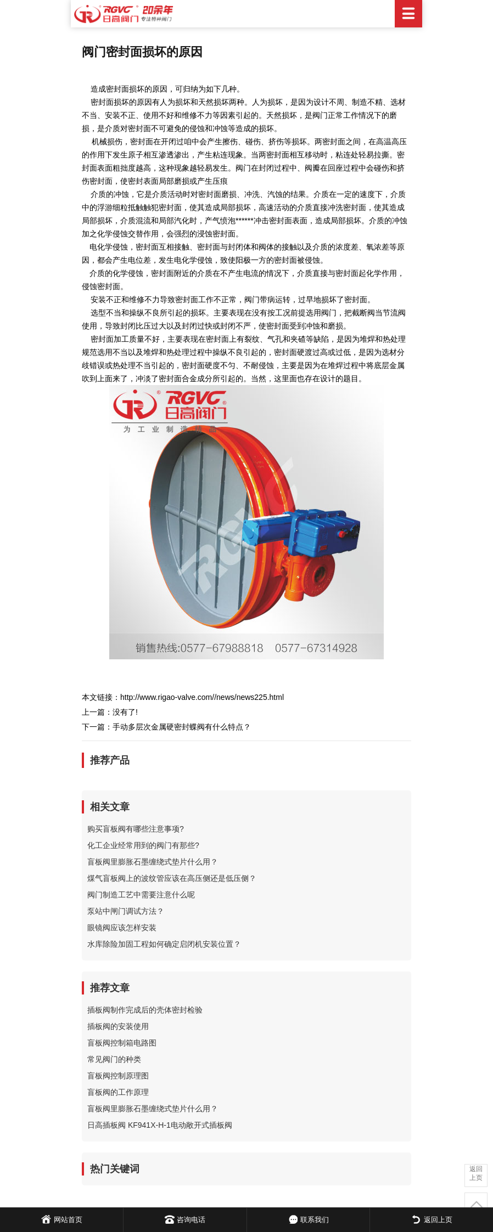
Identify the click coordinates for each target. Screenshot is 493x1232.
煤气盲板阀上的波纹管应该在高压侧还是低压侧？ (171, 878)
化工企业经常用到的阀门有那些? (143, 845)
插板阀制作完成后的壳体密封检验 (145, 1009)
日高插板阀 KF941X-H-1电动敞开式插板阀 (159, 1125)
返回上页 (476, 1173)
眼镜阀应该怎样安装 (121, 927)
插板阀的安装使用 (118, 1026)
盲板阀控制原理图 (118, 1075)
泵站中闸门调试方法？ (125, 911)
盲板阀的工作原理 (118, 1092)
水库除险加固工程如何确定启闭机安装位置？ (164, 944)
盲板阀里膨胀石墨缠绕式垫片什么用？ (152, 861)
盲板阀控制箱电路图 (121, 1042)
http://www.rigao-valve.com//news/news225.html (202, 697)
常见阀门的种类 (114, 1059)
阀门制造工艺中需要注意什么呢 (141, 894)
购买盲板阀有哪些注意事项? (135, 828)
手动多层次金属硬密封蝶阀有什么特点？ (182, 726)
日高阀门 (246, 13)
